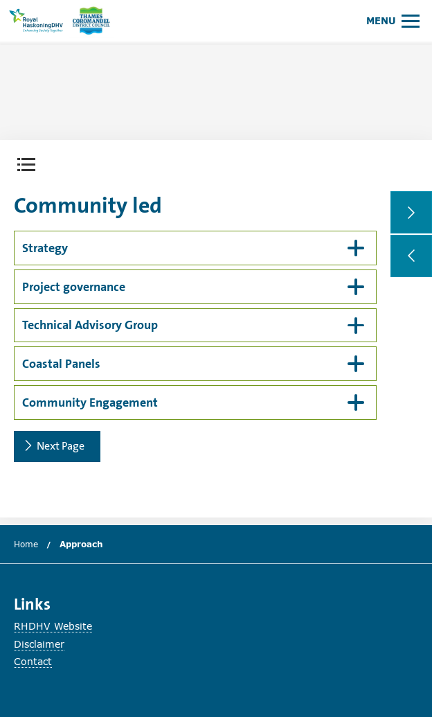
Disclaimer (39, 644)
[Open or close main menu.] (393, 20)
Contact (33, 661)
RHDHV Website (53, 626)
